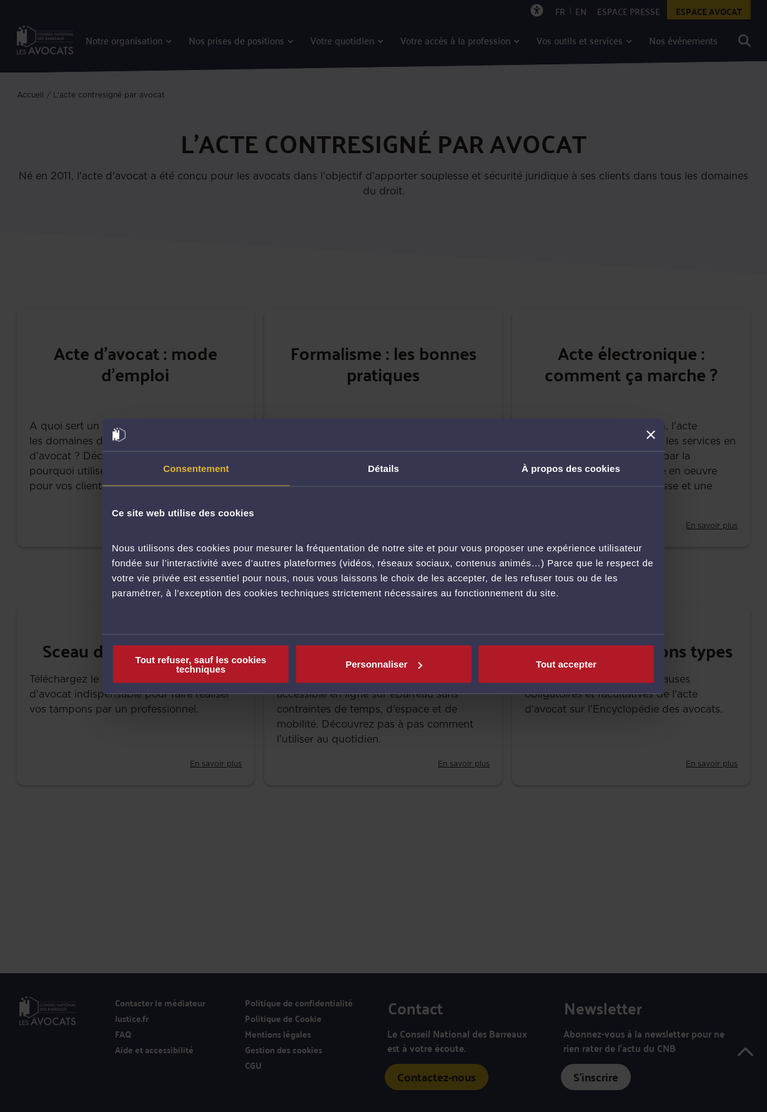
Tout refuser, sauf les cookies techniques (201, 664)
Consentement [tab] (196, 468)
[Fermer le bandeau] (650, 434)
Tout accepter (566, 664)
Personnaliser (383, 664)
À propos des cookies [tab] (571, 468)
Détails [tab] (383, 468)
